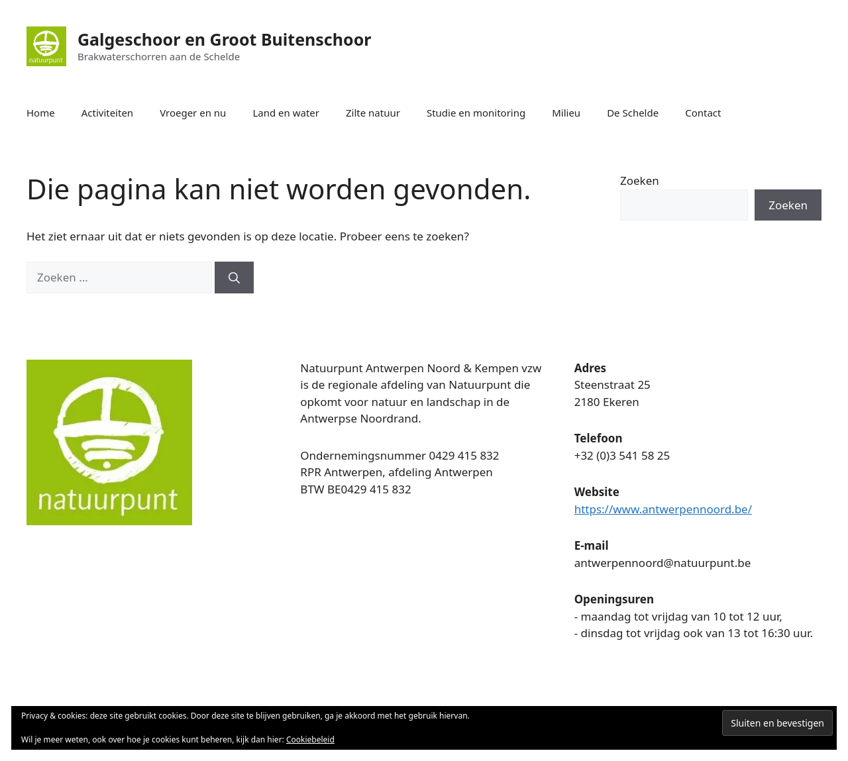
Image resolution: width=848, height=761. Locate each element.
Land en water (285, 112)
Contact (703, 112)
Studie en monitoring (476, 112)
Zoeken (639, 180)
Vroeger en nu (193, 112)
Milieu (566, 112)
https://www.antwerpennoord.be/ (663, 509)
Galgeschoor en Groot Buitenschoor (224, 39)
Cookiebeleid (310, 739)
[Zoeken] (234, 277)
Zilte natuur (373, 112)
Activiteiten (107, 112)
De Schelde (633, 112)
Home (40, 112)
